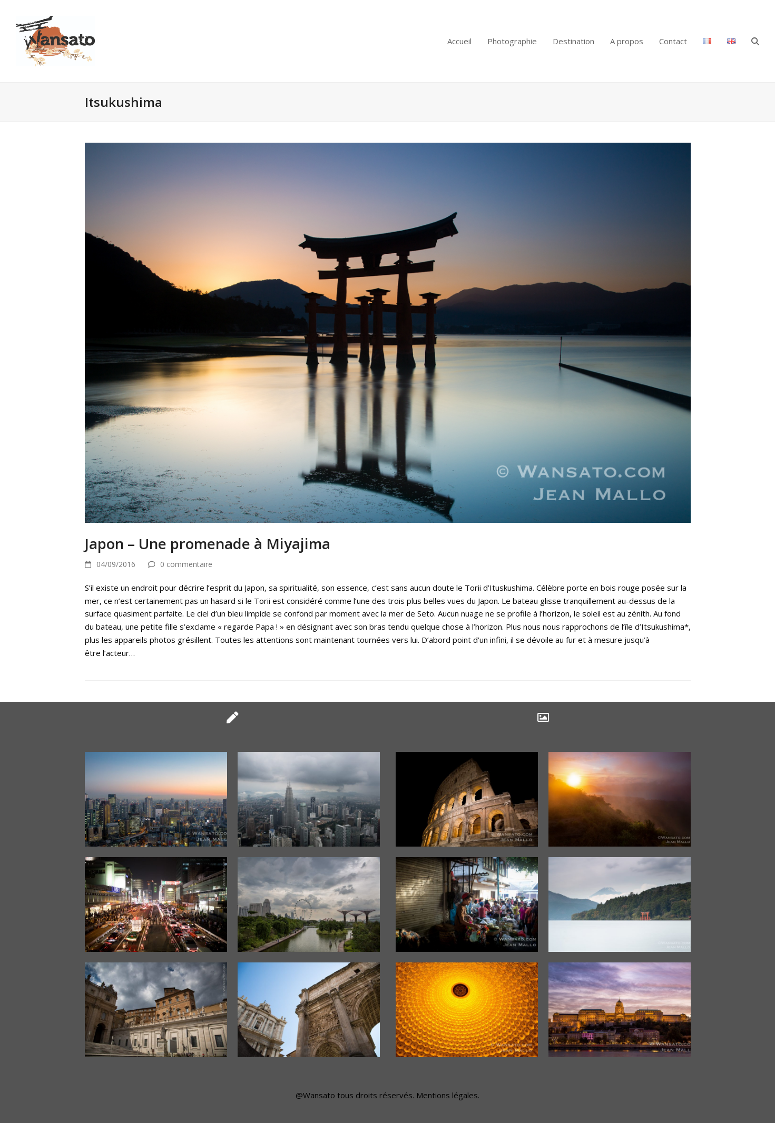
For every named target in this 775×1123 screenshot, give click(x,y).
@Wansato (315, 1095)
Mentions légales (447, 1095)
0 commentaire (186, 564)
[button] (755, 41)
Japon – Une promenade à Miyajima (207, 543)
